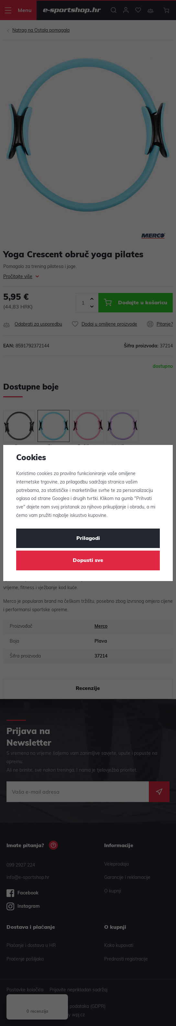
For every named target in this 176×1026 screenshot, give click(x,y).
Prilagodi (88, 538)
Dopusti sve (88, 560)
